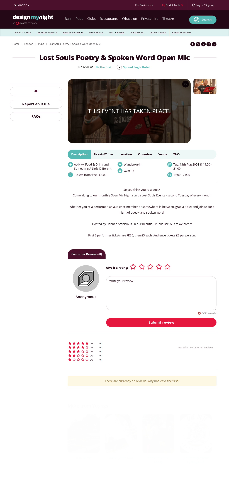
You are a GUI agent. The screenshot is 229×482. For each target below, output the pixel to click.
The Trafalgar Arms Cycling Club (195, 460)
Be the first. (104, 67)
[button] (116, 343)
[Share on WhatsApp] (208, 44)
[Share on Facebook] (192, 44)
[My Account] (203, 5)
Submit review (161, 322)
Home (16, 44)
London (28, 44)
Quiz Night (83, 458)
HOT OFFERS (116, 32)
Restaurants (109, 18)
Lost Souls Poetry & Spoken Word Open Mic (75, 44)
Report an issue (36, 104)
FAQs (36, 116)
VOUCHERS (136, 32)
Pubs (79, 18)
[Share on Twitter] (198, 44)
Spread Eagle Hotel (136, 67)
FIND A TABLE (23, 32)
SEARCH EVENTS (47, 32)
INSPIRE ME (96, 32)
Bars (68, 18)
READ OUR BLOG (73, 32)
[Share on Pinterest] (203, 44)
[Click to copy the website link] (214, 44)
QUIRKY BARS (158, 32)
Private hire (149, 18)
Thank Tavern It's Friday (158, 460)
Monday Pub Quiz (121, 458)
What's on (129, 18)
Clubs (91, 18)
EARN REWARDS (181, 32)
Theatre (168, 18)
